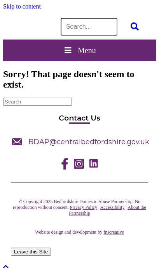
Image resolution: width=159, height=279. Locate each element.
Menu (79, 50)
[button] (6, 267)
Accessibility (112, 207)
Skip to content (22, 6)
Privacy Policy (83, 207)
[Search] (37, 102)
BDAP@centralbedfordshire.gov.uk (88, 142)
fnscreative (113, 232)
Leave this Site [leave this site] (31, 252)
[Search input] (89, 27)
